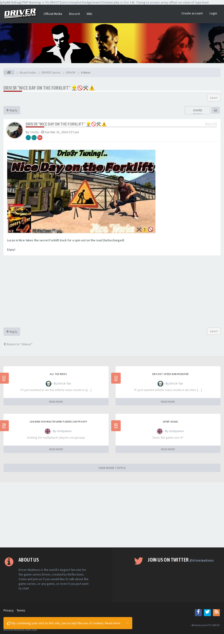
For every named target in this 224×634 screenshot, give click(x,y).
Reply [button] (11, 110)
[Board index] (8, 72)
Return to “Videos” (17, 344)
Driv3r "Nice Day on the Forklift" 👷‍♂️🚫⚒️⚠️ (49, 88)
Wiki (89, 14)
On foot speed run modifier (170, 374)
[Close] (127, 622)
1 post (214, 97)
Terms (21, 610)
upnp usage (170, 421)
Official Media (53, 14)
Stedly (34, 132)
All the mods (58, 374)
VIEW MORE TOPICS (112, 468)
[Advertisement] (112, 292)
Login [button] (213, 13)
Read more (112, 623)
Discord (74, 14)
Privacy (8, 610)
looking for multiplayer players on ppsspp (58, 421)
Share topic (197, 112)
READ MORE (56, 401)
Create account (192, 13)
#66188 (211, 124)
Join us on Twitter (181, 560)
